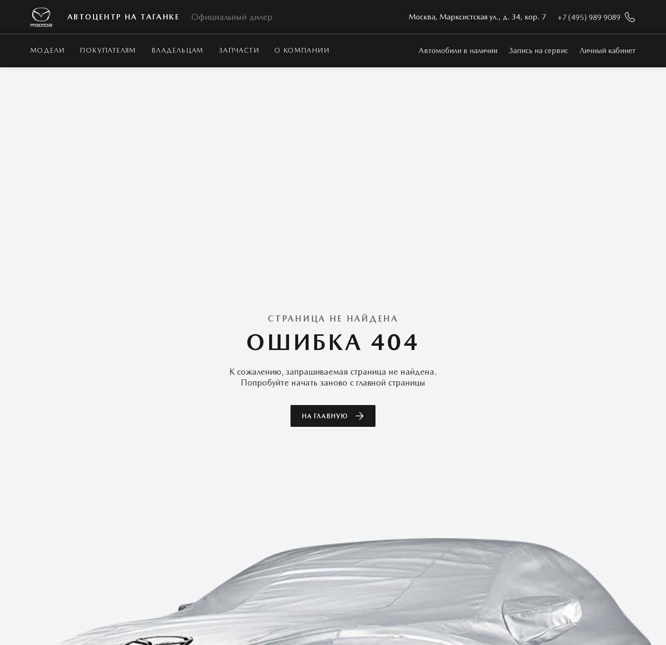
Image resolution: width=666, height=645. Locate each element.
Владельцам (177, 50)
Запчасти (239, 50)
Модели (47, 50)
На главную (333, 416)
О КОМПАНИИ (301, 50)
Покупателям (108, 50)
